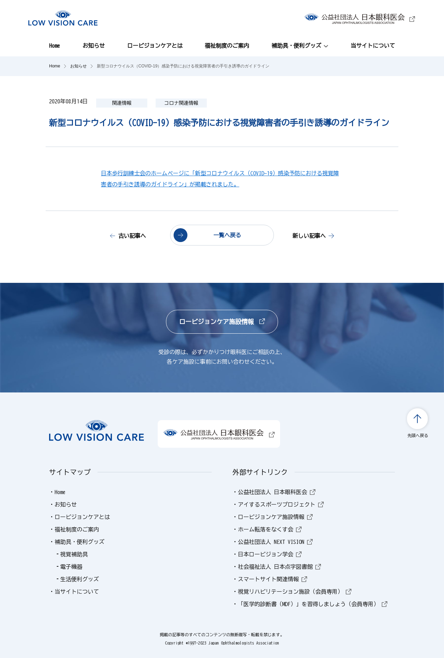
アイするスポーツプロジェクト (281, 504)
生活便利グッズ (79, 579)
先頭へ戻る (417, 435)
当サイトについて (373, 45)
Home (54, 45)
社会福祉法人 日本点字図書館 (279, 566)
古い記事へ (132, 236)
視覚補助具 (74, 554)
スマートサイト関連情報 (272, 579)
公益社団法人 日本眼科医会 (276, 492)
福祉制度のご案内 (227, 45)
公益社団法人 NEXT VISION (275, 542)
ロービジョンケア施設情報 (222, 321)
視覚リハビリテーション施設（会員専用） (294, 591)
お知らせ (94, 45)
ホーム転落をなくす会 (270, 529)
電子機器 (71, 566)
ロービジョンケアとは (155, 45)
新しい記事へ (309, 236)
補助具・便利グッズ (79, 542)
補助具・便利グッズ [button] (296, 45)
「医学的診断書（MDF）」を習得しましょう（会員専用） (312, 604)
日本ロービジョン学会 (270, 554)
